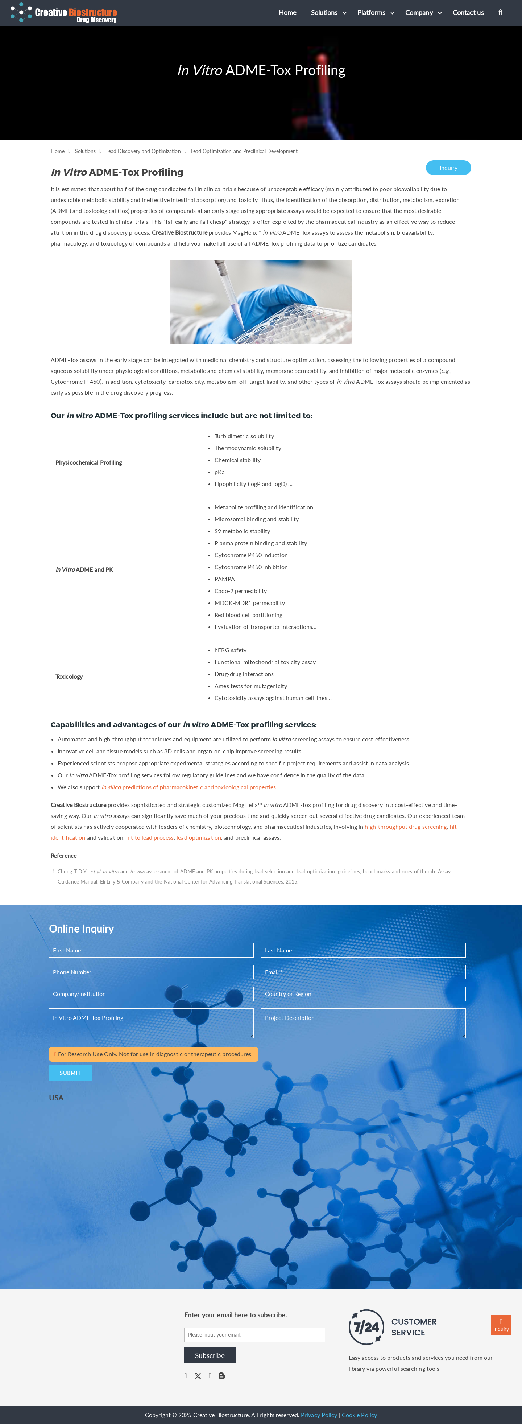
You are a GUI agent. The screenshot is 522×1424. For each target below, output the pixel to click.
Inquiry (449, 167)
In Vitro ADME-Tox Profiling (151, 1023)
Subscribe (210, 1355)
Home (58, 151)
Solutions (85, 151)
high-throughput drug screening (406, 826)
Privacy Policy (319, 1414)
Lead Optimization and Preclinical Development (244, 151)
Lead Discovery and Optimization (143, 151)
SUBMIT (70, 1073)
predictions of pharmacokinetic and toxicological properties (189, 786)
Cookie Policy (359, 1414)
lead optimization (199, 837)
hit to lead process (150, 837)
